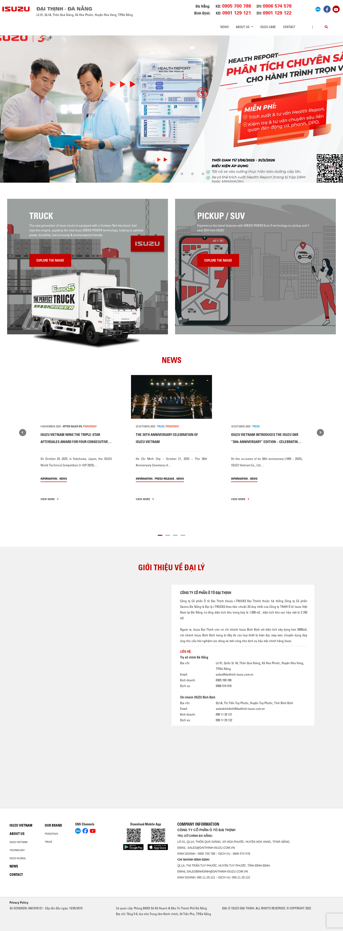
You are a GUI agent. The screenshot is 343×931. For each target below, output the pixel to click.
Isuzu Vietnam (21, 825)
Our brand (53, 825)
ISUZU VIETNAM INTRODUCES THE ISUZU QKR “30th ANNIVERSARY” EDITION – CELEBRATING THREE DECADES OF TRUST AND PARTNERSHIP (265, 441)
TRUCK (160, 426)
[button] (140, 174)
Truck (48, 841)
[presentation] (13, 109)
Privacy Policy (19, 902)
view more (49, 499)
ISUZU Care (268, 27)
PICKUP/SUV (89, 426)
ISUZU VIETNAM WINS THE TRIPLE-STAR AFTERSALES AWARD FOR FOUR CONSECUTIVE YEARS (74, 441)
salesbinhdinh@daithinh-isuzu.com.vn (240, 708)
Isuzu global (18, 858)
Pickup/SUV (51, 833)
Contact (289, 27)
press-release (164, 478)
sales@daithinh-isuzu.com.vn (234, 674)
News (224, 27)
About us (17, 834)
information (48, 478)
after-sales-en (72, 426)
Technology (17, 850)
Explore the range (50, 260)
